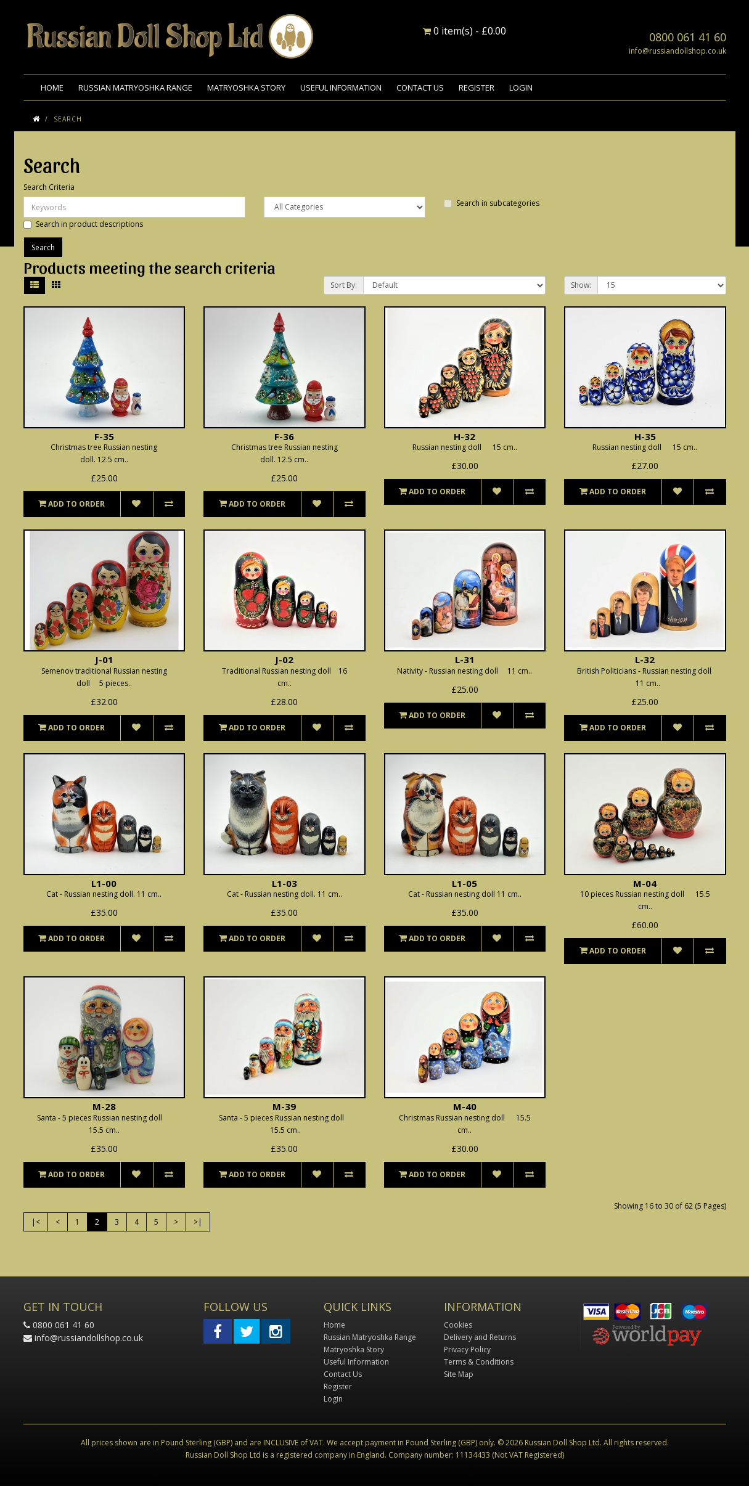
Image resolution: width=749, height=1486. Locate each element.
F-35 (104, 436)
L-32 (645, 659)
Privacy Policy (467, 1349)
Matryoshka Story (246, 87)
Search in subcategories (491, 203)
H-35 (645, 436)
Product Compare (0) (188, 286)
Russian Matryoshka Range (135, 87)
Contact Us (420, 87)
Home (52, 87)
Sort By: (343, 285)
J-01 (104, 659)
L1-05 (464, 883)
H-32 (464, 436)
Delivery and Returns (480, 1337)
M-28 (104, 1106)
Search (68, 119)
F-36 (284, 436)
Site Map (458, 1374)
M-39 (284, 1106)
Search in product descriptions (83, 224)
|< (35, 1222)
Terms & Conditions (479, 1362)
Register (476, 87)
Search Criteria (49, 187)
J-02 (284, 659)
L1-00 (104, 883)
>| (198, 1222)
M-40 (465, 1106)
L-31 (465, 659)
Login (521, 87)
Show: (581, 285)
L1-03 (284, 883)
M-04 (645, 883)
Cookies (458, 1325)
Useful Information (341, 87)
